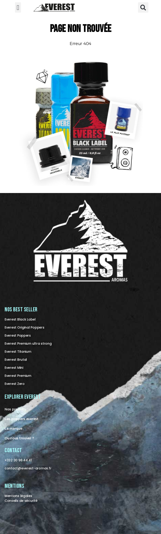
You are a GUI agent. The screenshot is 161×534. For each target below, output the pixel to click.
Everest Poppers (18, 335)
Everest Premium (18, 375)
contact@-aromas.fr (28, 468)
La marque (13, 428)
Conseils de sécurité (21, 500)
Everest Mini (14, 367)
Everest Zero (15, 383)
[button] (18, 7)
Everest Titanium (18, 351)
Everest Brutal (16, 359)
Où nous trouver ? (19, 438)
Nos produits (15, 409)
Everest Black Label (20, 319)
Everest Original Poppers (24, 327)
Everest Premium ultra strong (28, 343)
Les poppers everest (21, 419)
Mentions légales (18, 496)
